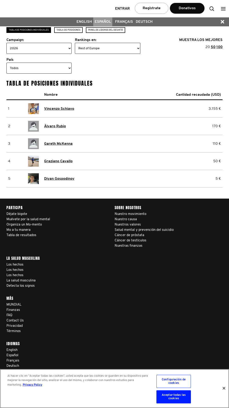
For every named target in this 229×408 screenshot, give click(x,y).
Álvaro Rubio (55, 126)
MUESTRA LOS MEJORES (201, 40)
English (84, 22)
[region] (114, 388)
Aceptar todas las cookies (174, 397)
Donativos (187, 8)
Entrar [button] (122, 9)
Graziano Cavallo (58, 161)
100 (219, 47)
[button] (223, 8)
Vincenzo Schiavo (59, 109)
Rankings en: (85, 40)
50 (213, 47)
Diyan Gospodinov (59, 179)
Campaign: (15, 40)
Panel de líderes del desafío (105, 30)
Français (124, 22)
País (10, 60)
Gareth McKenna (58, 144)
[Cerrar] (224, 388)
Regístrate (152, 8)
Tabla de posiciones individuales (29, 30)
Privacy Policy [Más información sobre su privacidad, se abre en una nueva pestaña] (32, 384)
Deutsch (144, 22)
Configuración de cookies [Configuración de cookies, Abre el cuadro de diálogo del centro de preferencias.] (174, 381)
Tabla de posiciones (68, 30)
